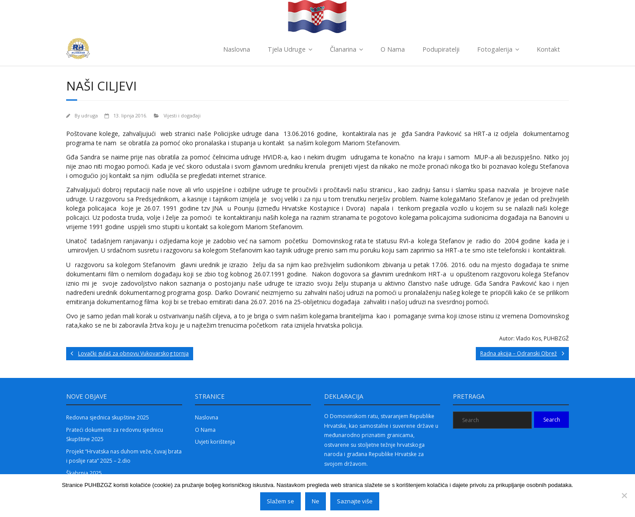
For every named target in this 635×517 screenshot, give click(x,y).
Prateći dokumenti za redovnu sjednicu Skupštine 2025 (114, 434)
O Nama (393, 49)
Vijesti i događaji (182, 115)
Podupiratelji (440, 49)
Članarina (343, 49)
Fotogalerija (494, 49)
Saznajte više (355, 501)
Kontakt (548, 49)
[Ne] (624, 495)
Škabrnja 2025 (84, 473)
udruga (89, 115)
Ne (315, 501)
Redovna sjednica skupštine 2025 (107, 417)
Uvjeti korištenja (215, 441)
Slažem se (280, 501)
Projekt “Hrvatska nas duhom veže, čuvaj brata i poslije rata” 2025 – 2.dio (124, 456)
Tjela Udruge (287, 49)
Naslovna (236, 49)
